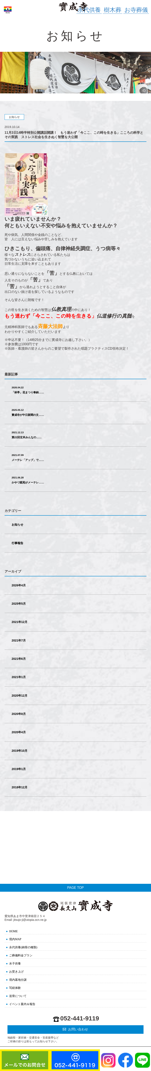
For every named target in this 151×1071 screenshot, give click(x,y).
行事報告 (17, 543)
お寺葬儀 (136, 10)
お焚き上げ (16, 971)
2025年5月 (19, 603)
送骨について (18, 996)
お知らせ (17, 524)
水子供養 (15, 963)
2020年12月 (19, 695)
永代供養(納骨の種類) (23, 947)
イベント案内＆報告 (22, 1004)
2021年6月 (19, 658)
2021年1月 (19, 677)
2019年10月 (19, 750)
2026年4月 (19, 585)
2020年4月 (19, 732)
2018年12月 (19, 787)
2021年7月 (19, 640)
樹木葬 (112, 10)
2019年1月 (19, 769)
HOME (13, 931)
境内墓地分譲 (18, 979)
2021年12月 (19, 622)
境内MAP (15, 939)
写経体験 (15, 987)
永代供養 (89, 10)
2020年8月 (19, 714)
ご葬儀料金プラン (20, 955)
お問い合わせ (78, 1029)
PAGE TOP (75, 887)
